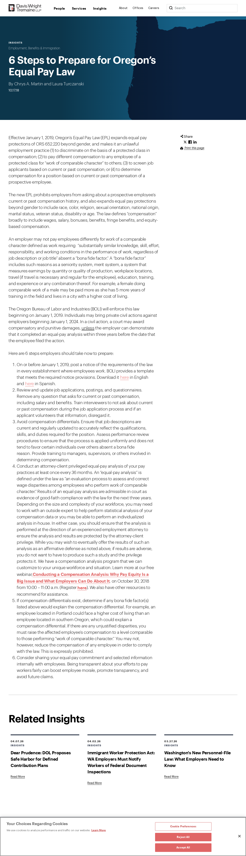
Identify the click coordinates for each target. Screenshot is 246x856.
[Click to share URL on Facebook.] (190, 142)
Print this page (194, 148)
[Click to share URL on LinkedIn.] (195, 142)
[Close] (239, 836)
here (124, 377)
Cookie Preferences (183, 826)
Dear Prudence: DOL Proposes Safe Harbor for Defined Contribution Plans (41, 759)
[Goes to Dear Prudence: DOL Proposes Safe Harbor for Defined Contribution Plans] (18, 777)
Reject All (183, 837)
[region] (123, 836)
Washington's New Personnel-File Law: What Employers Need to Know (197, 759)
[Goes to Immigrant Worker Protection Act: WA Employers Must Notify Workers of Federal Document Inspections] (94, 783)
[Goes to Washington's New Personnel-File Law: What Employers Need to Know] (171, 777)
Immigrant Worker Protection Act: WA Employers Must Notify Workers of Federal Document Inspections (121, 762)
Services (79, 8)
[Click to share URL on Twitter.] (185, 142)
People (59, 8)
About (123, 8)
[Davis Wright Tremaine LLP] (25, 8)
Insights (100, 8)
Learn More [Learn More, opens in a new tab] (98, 830)
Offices (138, 8)
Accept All (183, 847)
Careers (153, 8)
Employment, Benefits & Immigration (34, 48)
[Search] (171, 8)
